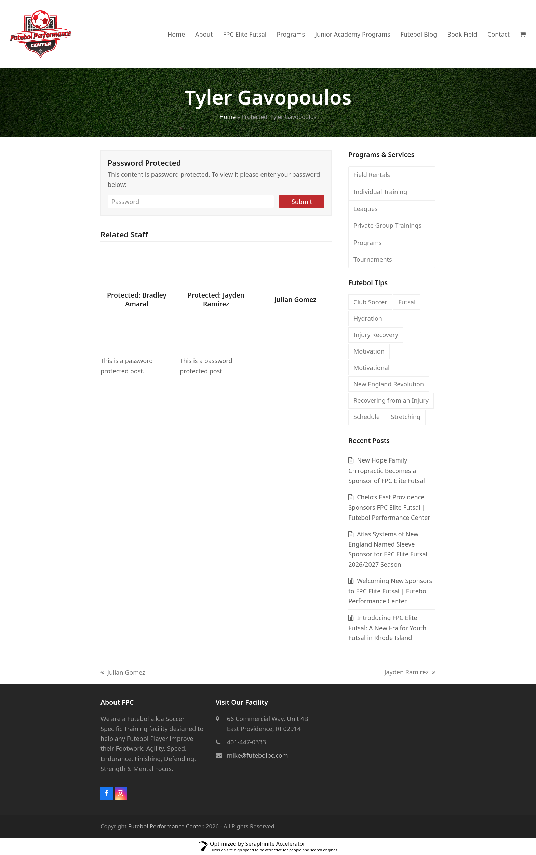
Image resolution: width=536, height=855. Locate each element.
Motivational (371, 367)
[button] (523, 34)
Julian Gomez (295, 299)
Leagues (365, 209)
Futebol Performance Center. (166, 826)
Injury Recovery (375, 335)
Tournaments (372, 259)
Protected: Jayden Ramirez (216, 300)
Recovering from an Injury (391, 400)
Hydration (367, 318)
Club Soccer (370, 302)
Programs (367, 242)
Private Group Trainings (387, 225)
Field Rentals (371, 174)
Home (227, 117)
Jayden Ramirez (410, 672)
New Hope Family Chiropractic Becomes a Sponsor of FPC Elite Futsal (386, 470)
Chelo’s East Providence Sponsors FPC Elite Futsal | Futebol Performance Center (389, 507)
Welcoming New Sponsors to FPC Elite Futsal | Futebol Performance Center (390, 591)
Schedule (366, 417)
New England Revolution (388, 384)
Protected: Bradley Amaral (136, 300)
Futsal (406, 302)
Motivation (369, 351)
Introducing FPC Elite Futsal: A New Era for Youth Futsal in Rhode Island (387, 627)
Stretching (405, 417)
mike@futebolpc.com (257, 755)
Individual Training (380, 192)
